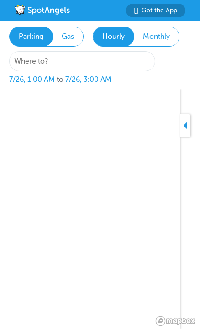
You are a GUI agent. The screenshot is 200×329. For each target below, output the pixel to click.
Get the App (155, 10)
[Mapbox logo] (175, 321)
